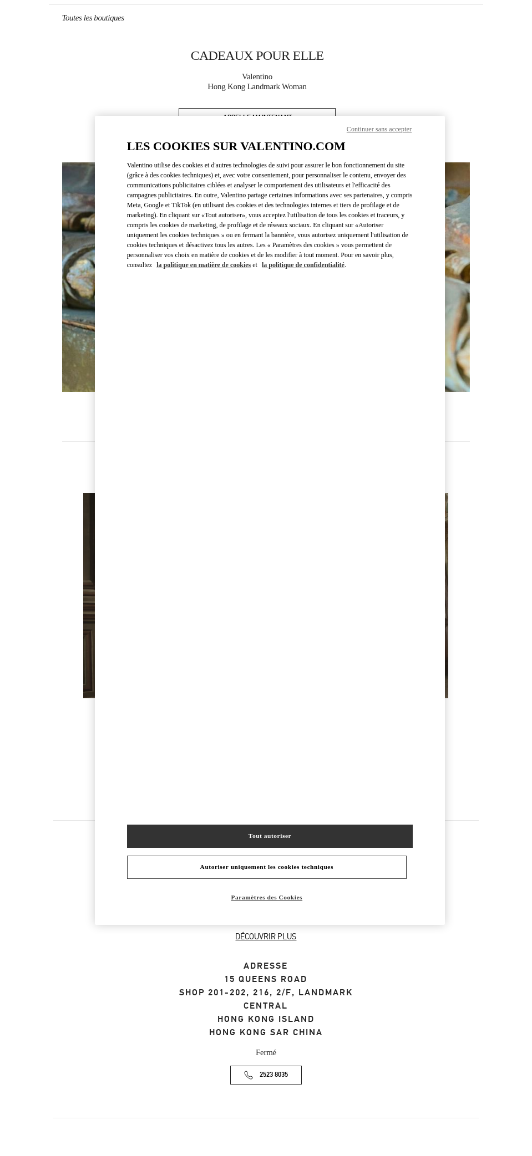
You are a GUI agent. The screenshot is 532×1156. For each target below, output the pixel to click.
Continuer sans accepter (379, 129)
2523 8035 (274, 1075)
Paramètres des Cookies (267, 897)
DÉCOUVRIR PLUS (265, 937)
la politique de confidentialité (303, 265)
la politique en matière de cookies (203, 265)
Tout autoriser (270, 835)
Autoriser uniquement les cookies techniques (266, 866)
